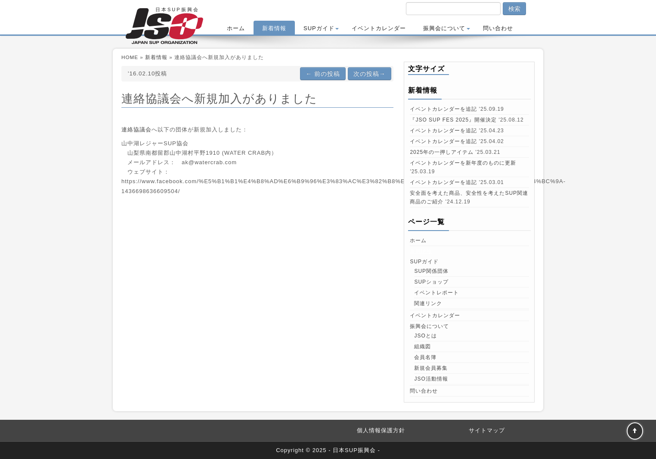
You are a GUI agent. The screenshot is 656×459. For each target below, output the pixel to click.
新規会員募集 (431, 368)
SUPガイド (321, 28)
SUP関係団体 (431, 271)
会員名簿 (425, 357)
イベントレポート (436, 293)
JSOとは (425, 336)
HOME (129, 57)
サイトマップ (487, 430)
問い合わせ (498, 28)
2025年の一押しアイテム (441, 152)
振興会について (446, 28)
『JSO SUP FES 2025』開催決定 (453, 120)
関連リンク (428, 303)
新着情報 (274, 28)
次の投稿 (369, 73)
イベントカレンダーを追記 (443, 109)
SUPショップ (431, 282)
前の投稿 (323, 73)
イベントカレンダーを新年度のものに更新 (463, 163)
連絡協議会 (136, 129)
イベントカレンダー (379, 28)
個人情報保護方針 (381, 430)
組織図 (422, 346)
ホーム (236, 28)
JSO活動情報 (431, 379)
